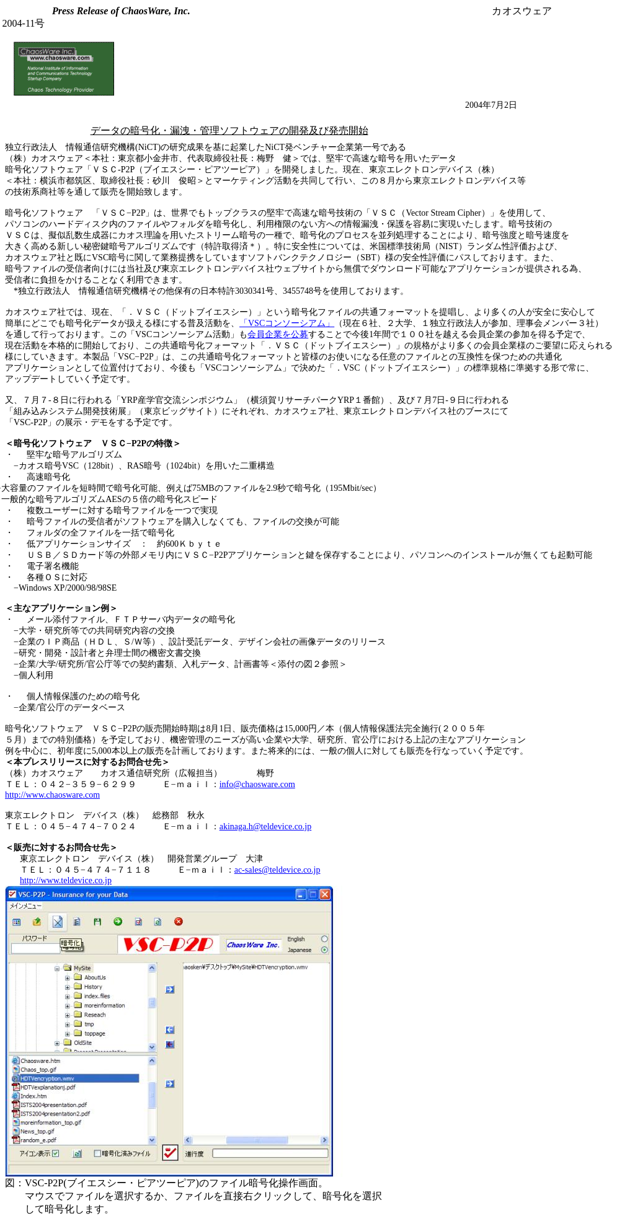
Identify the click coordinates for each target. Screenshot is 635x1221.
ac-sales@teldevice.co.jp (277, 870)
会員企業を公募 (277, 334)
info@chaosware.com (257, 784)
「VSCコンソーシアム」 (286, 323)
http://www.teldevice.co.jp (66, 880)
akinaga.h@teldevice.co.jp (266, 826)
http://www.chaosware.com (52, 795)
